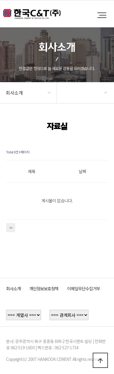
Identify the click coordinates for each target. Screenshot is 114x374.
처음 (10, 227)
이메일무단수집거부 (83, 288)
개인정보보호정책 (43, 288)
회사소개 (13, 288)
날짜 (82, 171)
